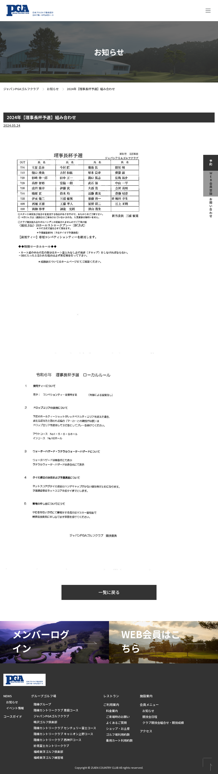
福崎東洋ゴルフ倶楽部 (48, 751)
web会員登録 (211, 183)
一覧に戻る (109, 592)
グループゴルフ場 (43, 696)
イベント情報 (15, 708)
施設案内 (146, 696)
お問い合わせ (211, 208)
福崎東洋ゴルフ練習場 (48, 757)
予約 (211, 162)
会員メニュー (149, 704)
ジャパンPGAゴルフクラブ (21, 89)
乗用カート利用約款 (119, 740)
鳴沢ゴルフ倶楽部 (45, 722)
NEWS (7, 696)
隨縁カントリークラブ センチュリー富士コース (65, 728)
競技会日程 (149, 717)
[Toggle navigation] (208, 11)
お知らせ (53, 89)
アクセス (146, 731)
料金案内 (112, 711)
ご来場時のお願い (118, 717)
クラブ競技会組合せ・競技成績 (163, 722)
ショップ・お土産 (118, 728)
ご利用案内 (111, 704)
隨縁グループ (42, 704)
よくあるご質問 (116, 722)
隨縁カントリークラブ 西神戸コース (57, 740)
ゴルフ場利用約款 (118, 734)
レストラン (111, 696)
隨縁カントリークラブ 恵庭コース (56, 710)
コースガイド (12, 716)
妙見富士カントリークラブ (51, 746)
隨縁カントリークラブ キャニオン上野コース (63, 734)
